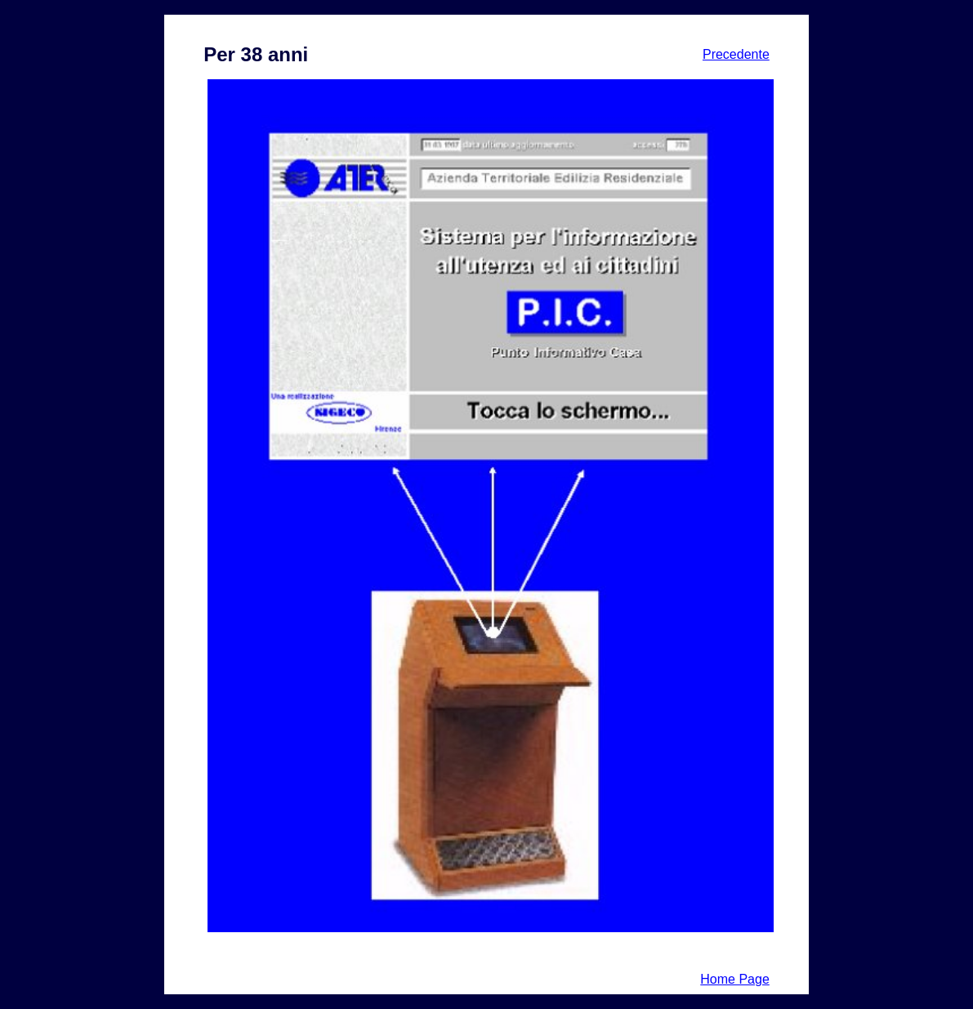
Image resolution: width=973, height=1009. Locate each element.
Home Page (735, 979)
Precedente (736, 54)
